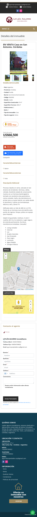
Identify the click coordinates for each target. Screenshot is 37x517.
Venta (5, 471)
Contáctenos (7, 477)
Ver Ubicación (17, 306)
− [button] (5, 257)
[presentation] (17, 392)
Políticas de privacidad (10, 479)
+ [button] (5, 254)
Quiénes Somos (8, 474)
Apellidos (6, 358)
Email (5, 364)
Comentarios (7, 376)
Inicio (5, 469)
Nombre (6, 352)
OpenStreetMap (29, 289)
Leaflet (18, 289)
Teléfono (6, 370)
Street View (11, 124)
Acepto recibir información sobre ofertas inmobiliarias (17, 386)
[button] (32, 53)
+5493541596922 (13, 7)
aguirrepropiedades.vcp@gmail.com (17, 347)
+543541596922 (26, 7)
